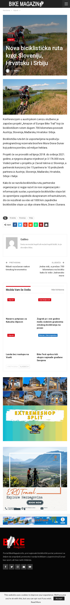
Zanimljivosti (44, 300)
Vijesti (11, 40)
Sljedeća (24, 366)
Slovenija (22, 218)
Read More (36, 602)
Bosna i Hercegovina (48, 335)
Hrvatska (13, 218)
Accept (59, 598)
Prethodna (12, 366)
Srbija (31, 218)
